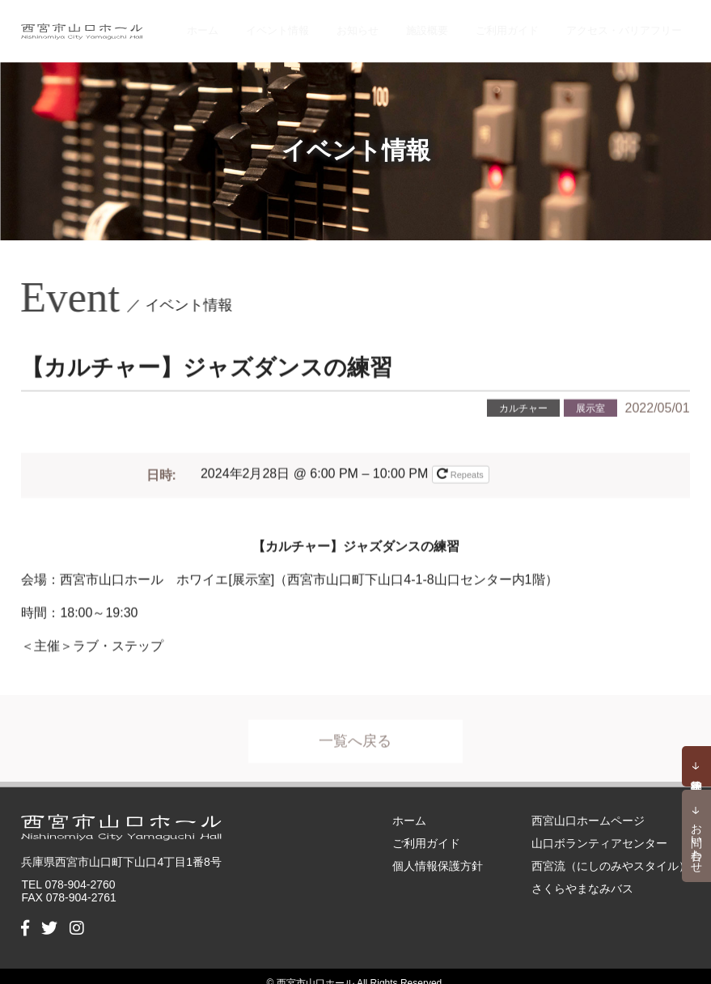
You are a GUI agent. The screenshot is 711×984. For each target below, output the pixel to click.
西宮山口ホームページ (588, 806)
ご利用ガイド (519, 24)
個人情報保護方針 (437, 851)
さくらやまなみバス (582, 873)
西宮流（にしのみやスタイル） (610, 851)
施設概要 (450, 24)
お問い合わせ (697, 841)
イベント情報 (324, 24)
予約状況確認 (696, 766)
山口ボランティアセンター (599, 828)
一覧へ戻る (355, 735)
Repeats (461, 462)
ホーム (261, 24)
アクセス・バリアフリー (627, 24)
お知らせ (393, 24)
